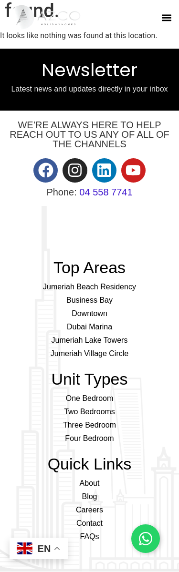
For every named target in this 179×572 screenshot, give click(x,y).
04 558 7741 (105, 192)
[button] (166, 17)
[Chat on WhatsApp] (145, 538)
